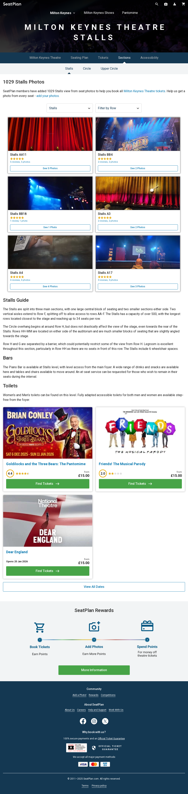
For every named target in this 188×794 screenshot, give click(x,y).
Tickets (103, 58)
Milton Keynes (63, 13)
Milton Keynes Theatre (45, 58)
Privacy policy (99, 785)
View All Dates (94, 587)
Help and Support (97, 710)
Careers (81, 710)
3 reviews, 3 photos (108, 280)
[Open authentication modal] (174, 4)
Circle (87, 68)
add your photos (47, 96)
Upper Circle (109, 68)
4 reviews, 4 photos (20, 280)
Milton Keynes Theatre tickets (144, 91)
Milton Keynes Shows (99, 13)
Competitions (108, 695)
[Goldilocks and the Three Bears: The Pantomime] (47, 464)
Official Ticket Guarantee (111, 738)
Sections (124, 58)
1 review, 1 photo (19, 221)
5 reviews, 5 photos (20, 162)
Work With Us (116, 710)
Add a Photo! (79, 695)
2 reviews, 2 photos (108, 162)
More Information (94, 670)
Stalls (69, 68)
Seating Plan (79, 58)
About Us (70, 710)
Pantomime (130, 13)
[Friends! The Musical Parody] (140, 464)
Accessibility (149, 58)
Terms (85, 785)
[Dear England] (47, 552)
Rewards (93, 695)
